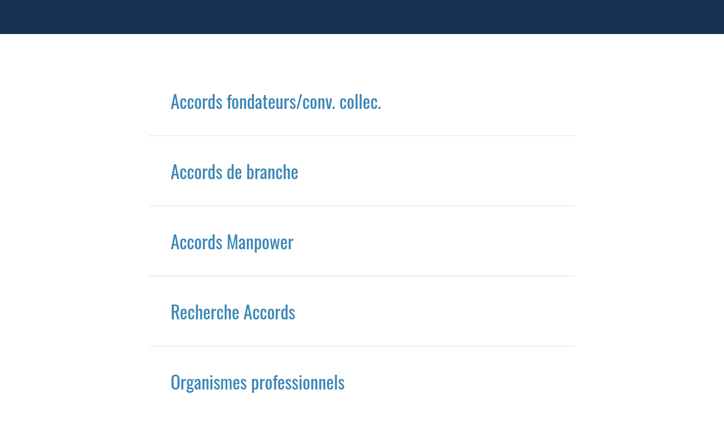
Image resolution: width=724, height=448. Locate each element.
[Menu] (17, 17)
